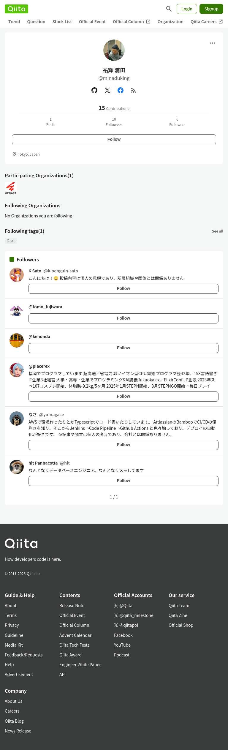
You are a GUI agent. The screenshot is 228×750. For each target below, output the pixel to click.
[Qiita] (16, 8)
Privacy (12, 625)
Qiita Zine (178, 615)
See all (217, 230)
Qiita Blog (14, 721)
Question (36, 21)
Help (9, 664)
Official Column (132, 21)
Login (187, 9)
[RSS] (133, 90)
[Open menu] (212, 43)
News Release (18, 731)
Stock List (62, 21)
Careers (12, 711)
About (10, 605)
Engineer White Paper (80, 664)
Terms (11, 615)
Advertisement (19, 674)
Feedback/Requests (24, 655)
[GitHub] (94, 90)
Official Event (92, 21)
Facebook (123, 635)
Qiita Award (70, 655)
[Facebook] (120, 90)
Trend (14, 21)
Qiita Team (179, 605)
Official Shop (181, 625)
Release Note (71, 605)
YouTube (122, 645)
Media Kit (14, 645)
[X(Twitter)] (107, 90)
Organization (170, 21)
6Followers (177, 121)
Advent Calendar (75, 635)
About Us (13, 701)
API (62, 674)
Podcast (121, 655)
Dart (11, 241)
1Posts (50, 121)
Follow (114, 139)
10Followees (114, 121)
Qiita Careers (207, 21)
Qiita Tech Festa (74, 645)
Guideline (14, 635)
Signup (211, 9)
